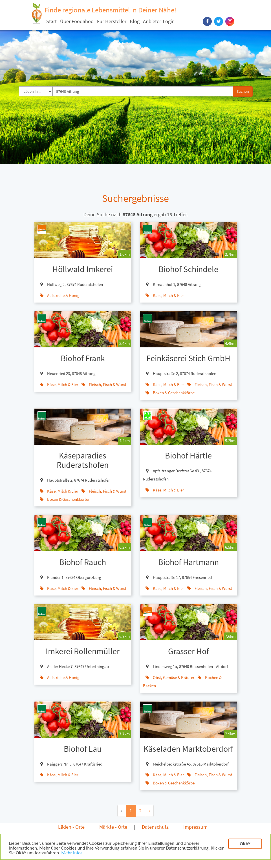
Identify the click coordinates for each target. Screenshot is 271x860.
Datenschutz (155, 827)
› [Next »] (149, 810)
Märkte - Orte (113, 827)
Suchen (243, 91)
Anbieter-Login (159, 21)
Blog (135, 21)
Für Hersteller (111, 21)
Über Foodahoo (77, 21)
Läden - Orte (71, 827)
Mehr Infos (71, 853)
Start (51, 21)
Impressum (195, 827)
